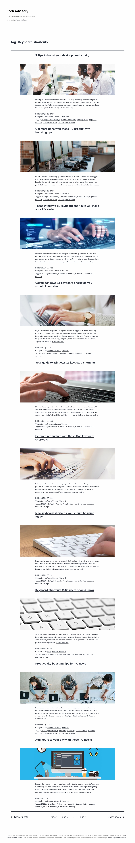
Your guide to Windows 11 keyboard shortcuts (65, 362)
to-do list (61, 122)
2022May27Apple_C (49, 504)
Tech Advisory (17, 11)
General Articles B (54, 271)
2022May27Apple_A (49, 654)
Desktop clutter (82, 120)
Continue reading (67, 108)
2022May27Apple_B (49, 581)
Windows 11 (79, 274)
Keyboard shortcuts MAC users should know (64, 590)
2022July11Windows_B (50, 274)
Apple (49, 501)
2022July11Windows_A (50, 427)
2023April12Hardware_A (50, 120)
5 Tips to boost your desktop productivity (62, 55)
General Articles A (54, 117)
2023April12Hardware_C (50, 197)
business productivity (68, 120)
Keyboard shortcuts (67, 274)
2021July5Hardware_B (49, 730)
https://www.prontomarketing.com (117, 837)
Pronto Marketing (22, 20)
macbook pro (40, 507)
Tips (47, 507)
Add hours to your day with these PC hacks (63, 739)
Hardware (65, 117)
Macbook (90, 504)
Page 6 (82, 817)
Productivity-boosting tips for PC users (60, 663)
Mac (84, 504)
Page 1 (54, 817)
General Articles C (54, 194)
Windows (65, 271)
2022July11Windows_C (50, 353)
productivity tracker (50, 122)
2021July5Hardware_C (50, 804)
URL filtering (70, 122)
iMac (64, 504)
